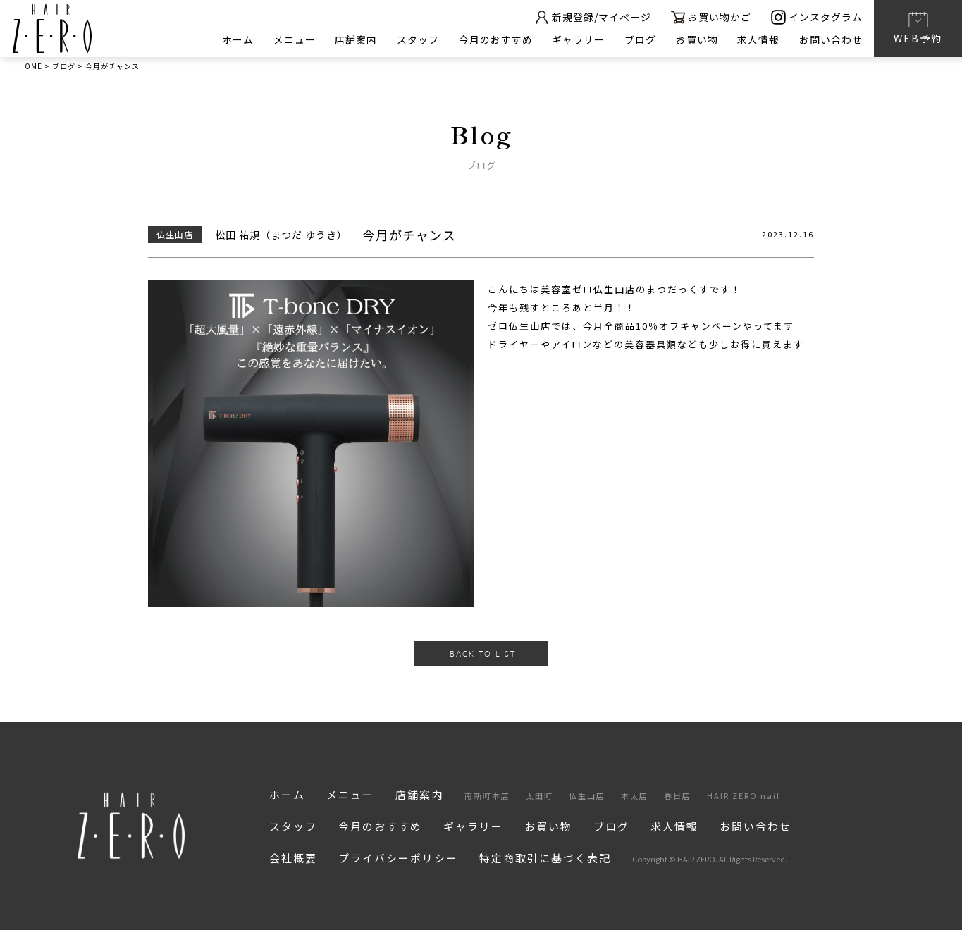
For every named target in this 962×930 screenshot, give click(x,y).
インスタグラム (817, 17)
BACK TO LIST (483, 653)
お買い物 (696, 39)
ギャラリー (577, 39)
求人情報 (758, 39)
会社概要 (293, 857)
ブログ (639, 39)
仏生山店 (587, 795)
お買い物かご (710, 17)
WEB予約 (918, 27)
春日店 (677, 795)
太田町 (539, 795)
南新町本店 (487, 795)
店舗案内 (354, 39)
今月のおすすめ (494, 39)
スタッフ (416, 39)
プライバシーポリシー (398, 857)
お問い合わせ (831, 39)
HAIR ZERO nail (743, 795)
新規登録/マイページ (591, 17)
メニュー (292, 39)
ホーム (236, 39)
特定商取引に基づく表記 (545, 857)
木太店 (634, 795)
